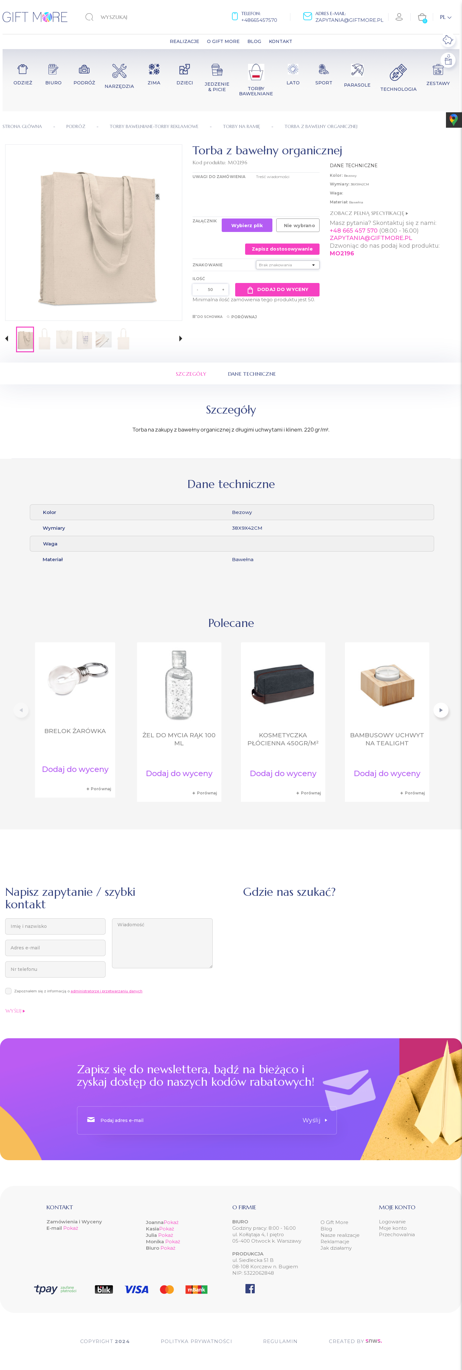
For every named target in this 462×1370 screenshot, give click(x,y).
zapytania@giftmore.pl (349, 20)
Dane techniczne (252, 374)
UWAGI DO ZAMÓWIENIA (219, 176)
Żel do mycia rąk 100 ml (179, 739)
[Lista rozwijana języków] (445, 17)
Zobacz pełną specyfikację (369, 213)
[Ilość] (210, 289)
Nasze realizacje (340, 1235)
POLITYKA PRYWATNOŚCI (196, 1341)
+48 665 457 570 (354, 230)
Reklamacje (335, 1241)
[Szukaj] (125, 17)
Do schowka (207, 317)
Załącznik (205, 220)
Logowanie (392, 1222)
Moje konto (393, 1228)
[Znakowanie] (288, 265)
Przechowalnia (397, 1234)
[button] (6, 339)
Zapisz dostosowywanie (282, 249)
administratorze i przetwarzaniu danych (106, 991)
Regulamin (280, 1341)
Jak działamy (336, 1248)
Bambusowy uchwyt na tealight (387, 739)
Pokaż (70, 1228)
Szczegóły (191, 374)
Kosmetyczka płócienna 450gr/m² (283, 739)
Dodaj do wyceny (277, 290)
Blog (326, 1229)
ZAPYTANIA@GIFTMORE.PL (371, 238)
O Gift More (334, 1222)
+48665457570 (259, 20)
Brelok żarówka (75, 731)
